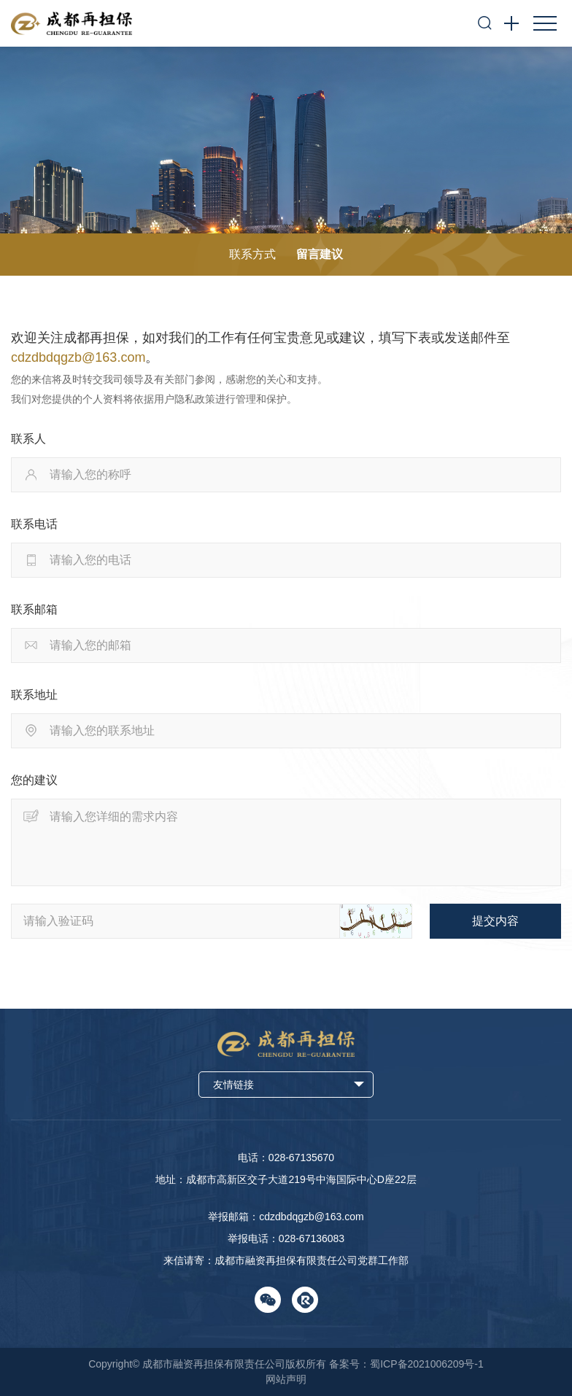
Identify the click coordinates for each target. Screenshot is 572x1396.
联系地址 (34, 695)
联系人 (28, 439)
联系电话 (34, 524)
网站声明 (286, 1379)
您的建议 (34, 780)
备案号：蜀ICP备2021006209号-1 (406, 1364)
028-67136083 (311, 1238)
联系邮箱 (34, 609)
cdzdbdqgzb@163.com (78, 357)
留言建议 (319, 254)
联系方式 (252, 254)
